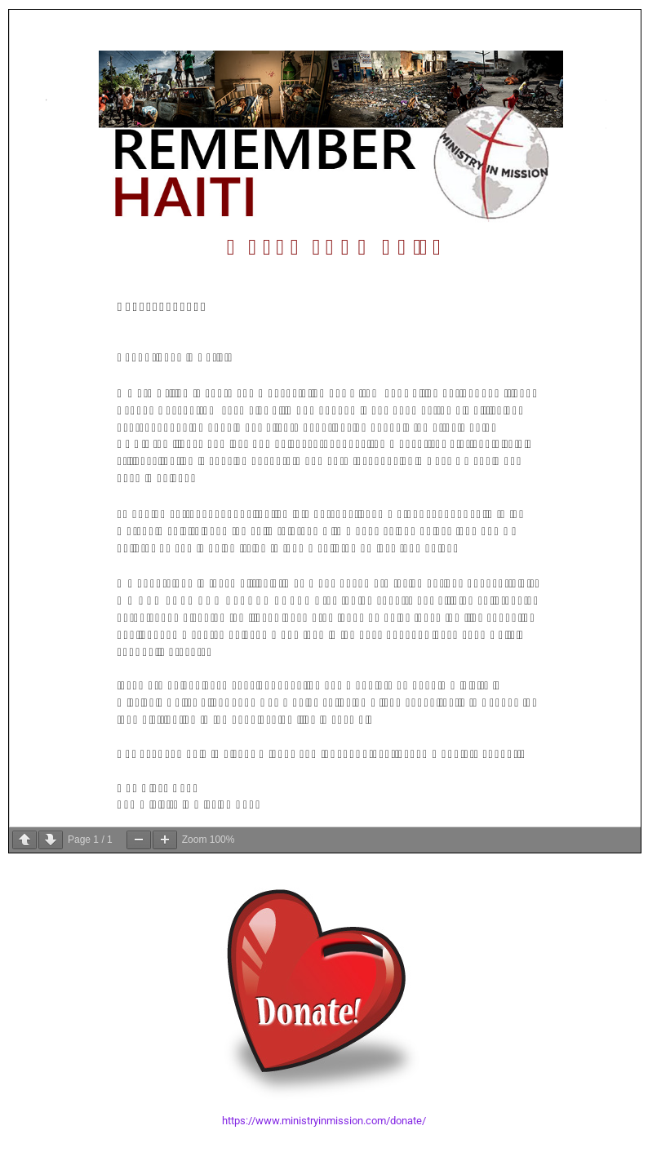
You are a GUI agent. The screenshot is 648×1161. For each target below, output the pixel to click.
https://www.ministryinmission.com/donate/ (324, 1120)
